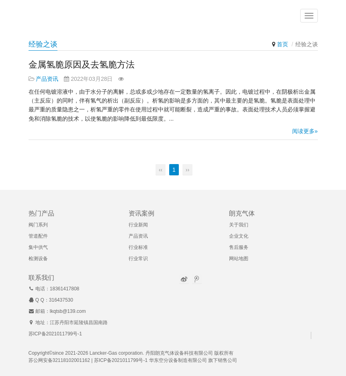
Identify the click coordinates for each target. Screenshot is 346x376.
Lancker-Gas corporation (116, 353)
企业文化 (238, 236)
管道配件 (38, 236)
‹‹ (160, 169)
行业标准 (138, 247)
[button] (309, 16)
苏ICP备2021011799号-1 (55, 334)
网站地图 (238, 258)
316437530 (61, 300)
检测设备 (38, 258)
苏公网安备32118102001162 (59, 360)
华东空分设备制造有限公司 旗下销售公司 (193, 360)
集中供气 (38, 247)
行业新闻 (138, 225)
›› (187, 169)
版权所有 (223, 353)
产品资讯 (47, 79)
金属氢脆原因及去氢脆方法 (82, 65)
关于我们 (238, 225)
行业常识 (138, 258)
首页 (282, 44)
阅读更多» (305, 131)
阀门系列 (38, 225)
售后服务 (238, 247)
